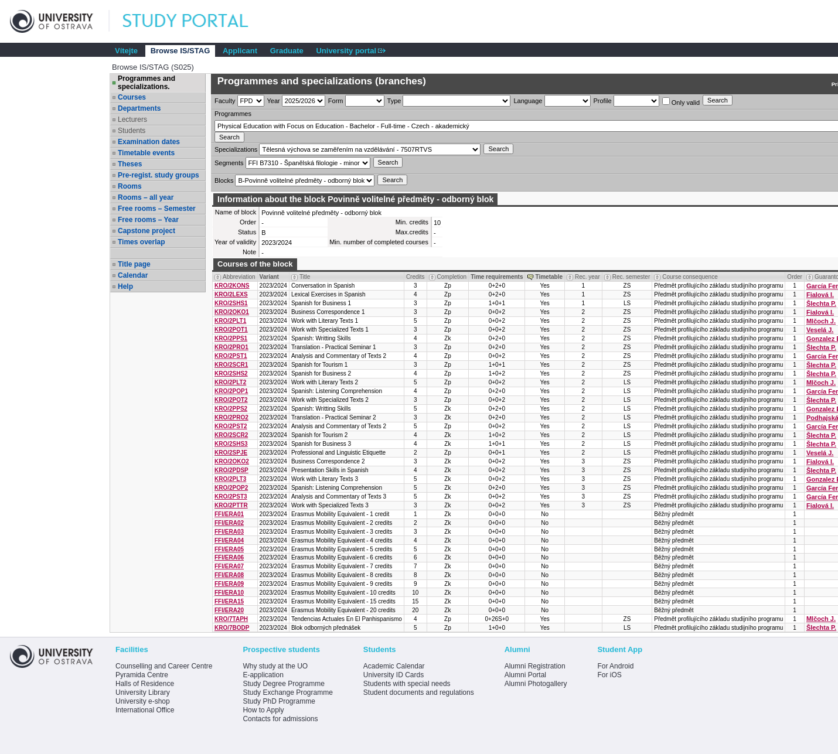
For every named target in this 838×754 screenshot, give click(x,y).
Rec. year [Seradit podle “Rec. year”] (587, 277)
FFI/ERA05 (229, 549)
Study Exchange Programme (287, 692)
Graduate (287, 50)
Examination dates (149, 142)
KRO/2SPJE (230, 452)
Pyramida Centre (141, 675)
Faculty (224, 100)
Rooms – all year (145, 197)
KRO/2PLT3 (230, 479)
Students (131, 131)
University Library (142, 692)
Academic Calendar (394, 666)
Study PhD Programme (279, 701)
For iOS (609, 675)
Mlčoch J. (821, 321)
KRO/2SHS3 (231, 444)
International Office (145, 710)
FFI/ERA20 (229, 610)
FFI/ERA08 (229, 575)
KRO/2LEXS (231, 294)
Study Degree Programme (283, 684)
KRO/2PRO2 (231, 417)
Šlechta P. (821, 303)
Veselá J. (820, 329)
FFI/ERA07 (229, 566)
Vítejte (126, 50)
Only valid (681, 101)
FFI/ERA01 (229, 514)
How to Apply (263, 710)
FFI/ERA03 (229, 531)
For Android (615, 666)
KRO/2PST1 (230, 356)
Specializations (235, 149)
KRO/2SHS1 (231, 303)
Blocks (223, 180)
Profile (603, 100)
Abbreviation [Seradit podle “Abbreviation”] (239, 277)
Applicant (240, 50)
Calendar (133, 275)
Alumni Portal (525, 675)
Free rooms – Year (148, 220)
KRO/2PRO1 (231, 347)
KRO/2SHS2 (231, 373)
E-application (263, 675)
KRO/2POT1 (231, 329)
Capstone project (146, 231)
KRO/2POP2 (231, 488)
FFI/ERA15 (229, 601)
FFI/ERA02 (229, 523)
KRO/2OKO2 (231, 461)
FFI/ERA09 (229, 584)
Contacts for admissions (280, 719)
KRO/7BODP (231, 628)
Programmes (232, 113)
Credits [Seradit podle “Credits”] (415, 277)
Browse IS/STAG (180, 50)
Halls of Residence (144, 684)
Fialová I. (820, 294)
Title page (134, 264)
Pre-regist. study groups (158, 175)
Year (273, 100)
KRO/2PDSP (231, 470)
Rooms (130, 186)
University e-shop (142, 701)
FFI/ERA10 (229, 592)
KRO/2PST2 (230, 426)
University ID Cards (393, 675)
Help (125, 286)
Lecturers (132, 119)
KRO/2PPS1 (230, 338)
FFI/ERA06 (229, 557)
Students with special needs (407, 684)
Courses (132, 97)
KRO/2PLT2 (230, 382)
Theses (130, 164)
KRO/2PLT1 (230, 321)
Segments (229, 162)
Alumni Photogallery (536, 684)
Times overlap (141, 242)
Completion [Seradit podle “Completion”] (452, 277)
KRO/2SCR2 (231, 435)
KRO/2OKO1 (231, 312)
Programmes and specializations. (146, 82)
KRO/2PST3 (230, 496)
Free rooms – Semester (157, 208)
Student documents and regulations (418, 692)
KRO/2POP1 (231, 391)
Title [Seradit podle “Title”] (305, 277)
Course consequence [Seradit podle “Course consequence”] (690, 277)
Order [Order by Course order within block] (794, 277)
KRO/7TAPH (231, 619)
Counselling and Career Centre (163, 666)
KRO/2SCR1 (231, 364)
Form (335, 100)
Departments (139, 108)
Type (394, 100)
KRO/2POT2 (231, 400)
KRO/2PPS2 (230, 408)
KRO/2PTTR (231, 505)
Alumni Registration (535, 666)
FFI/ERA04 (229, 540)
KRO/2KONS (231, 285)
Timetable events (146, 153)
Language (527, 100)
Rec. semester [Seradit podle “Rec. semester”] (631, 277)
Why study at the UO (275, 666)
